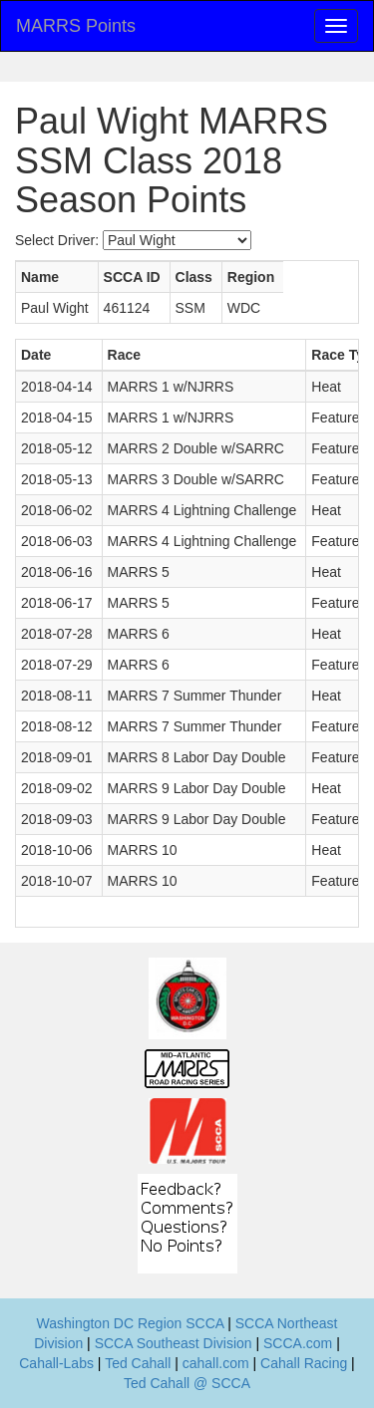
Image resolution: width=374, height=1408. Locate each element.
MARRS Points (76, 26)
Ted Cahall (138, 1363)
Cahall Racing (303, 1363)
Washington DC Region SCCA (130, 1323)
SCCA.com (297, 1343)
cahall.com (216, 1363)
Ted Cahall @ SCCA (187, 1383)
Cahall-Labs (56, 1363)
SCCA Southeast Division (173, 1343)
